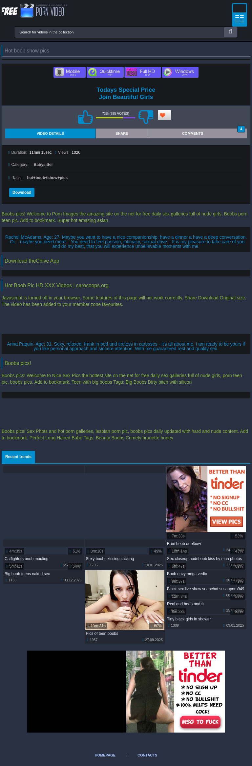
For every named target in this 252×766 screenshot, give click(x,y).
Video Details (50, 133)
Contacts (147, 755)
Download (21, 192)
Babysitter (43, 164)
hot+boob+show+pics (47, 177)
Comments (213, 132)
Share (122, 133)
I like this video (85, 117)
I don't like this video (145, 117)
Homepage (105, 755)
